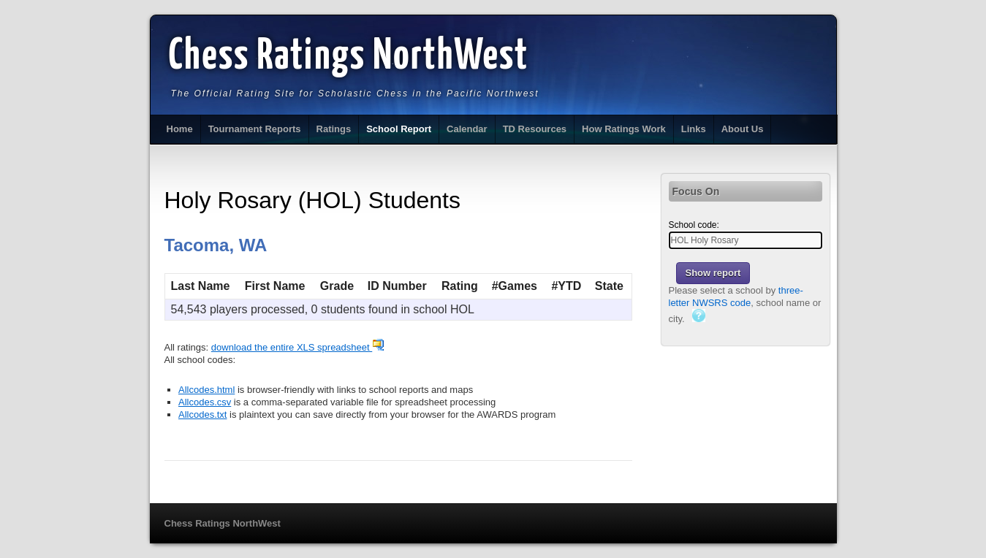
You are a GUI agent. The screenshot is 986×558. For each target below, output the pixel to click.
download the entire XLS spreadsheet (297, 347)
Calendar (467, 128)
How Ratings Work (624, 128)
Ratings (334, 128)
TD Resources (534, 128)
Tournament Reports (254, 128)
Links (693, 128)
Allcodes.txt (202, 414)
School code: (694, 225)
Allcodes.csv (204, 402)
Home (180, 128)
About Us (742, 128)
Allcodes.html (206, 389)
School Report (398, 128)
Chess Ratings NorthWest (349, 57)
